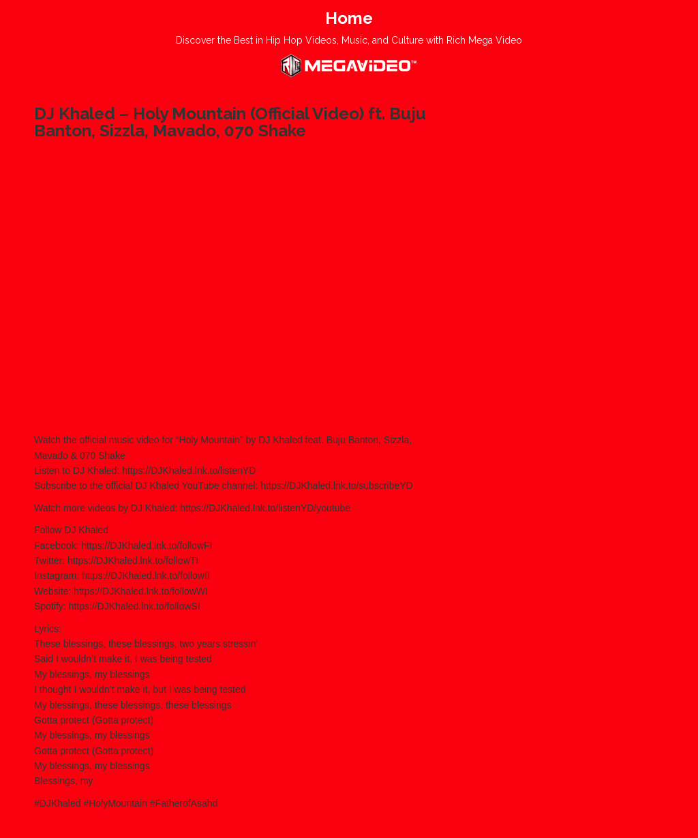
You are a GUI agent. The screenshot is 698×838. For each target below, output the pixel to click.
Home (349, 18)
